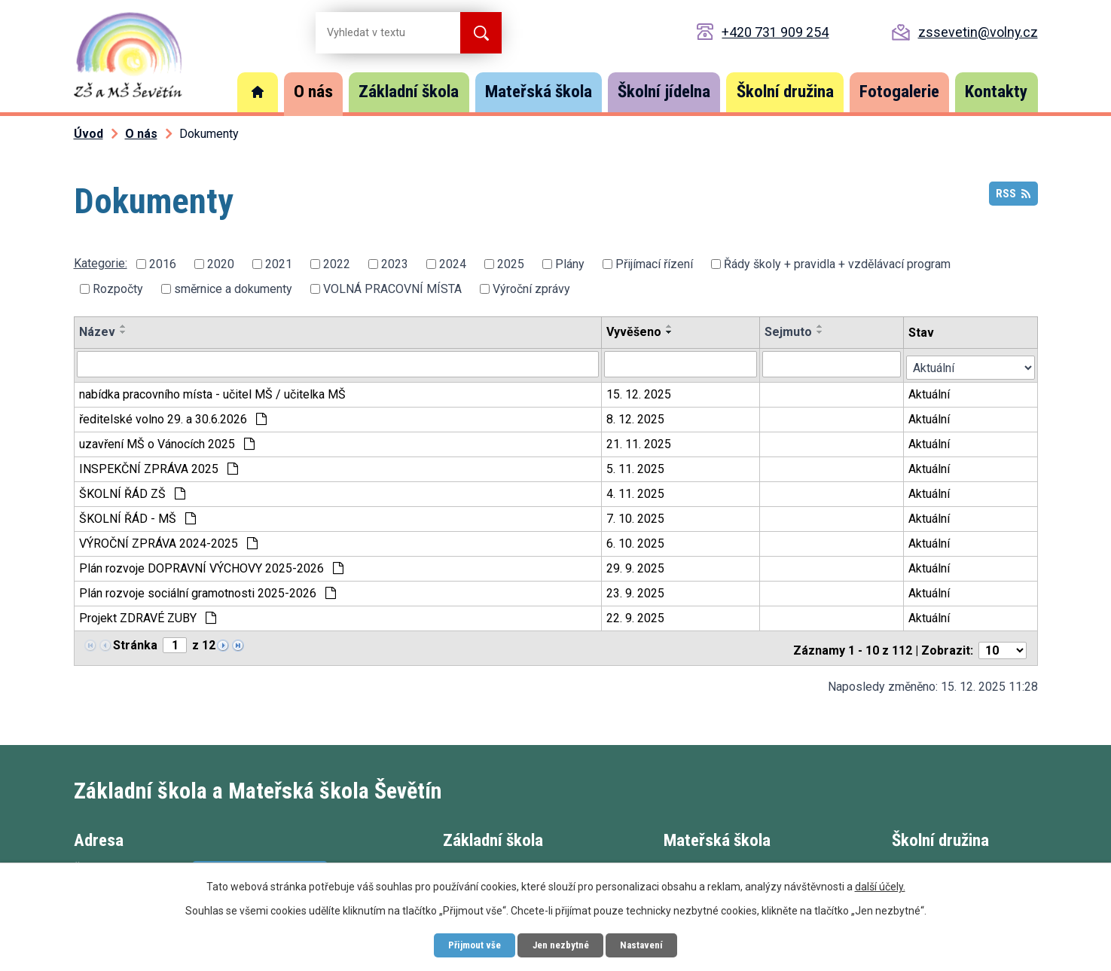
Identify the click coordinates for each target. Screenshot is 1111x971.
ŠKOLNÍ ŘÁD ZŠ (132, 491)
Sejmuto (789, 332)
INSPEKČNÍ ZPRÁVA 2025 (158, 466)
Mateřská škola (538, 91)
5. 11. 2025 (636, 466)
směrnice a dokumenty (233, 289)
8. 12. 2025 (636, 416)
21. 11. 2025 (639, 441)
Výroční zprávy (531, 289)
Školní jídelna (664, 91)
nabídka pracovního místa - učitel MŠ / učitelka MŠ (212, 391)
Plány (569, 264)
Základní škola (409, 91)
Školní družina (785, 91)
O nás (313, 91)
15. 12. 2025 (639, 391)
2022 (336, 264)
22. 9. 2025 (636, 615)
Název (97, 332)
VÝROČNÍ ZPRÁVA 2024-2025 (168, 540)
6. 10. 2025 (636, 540)
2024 (452, 264)
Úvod (257, 92)
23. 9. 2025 (636, 590)
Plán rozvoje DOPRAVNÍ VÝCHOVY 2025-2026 (211, 565)
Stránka (135, 642)
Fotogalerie (899, 91)
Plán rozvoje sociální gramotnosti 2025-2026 (207, 590)
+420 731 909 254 (775, 32)
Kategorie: (100, 263)
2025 (510, 264)
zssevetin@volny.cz (978, 32)
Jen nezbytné (561, 944)
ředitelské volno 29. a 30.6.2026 (173, 416)
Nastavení (650, 944)
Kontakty (996, 91)
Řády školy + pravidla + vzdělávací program (837, 264)
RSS (1012, 198)
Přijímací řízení (654, 264)
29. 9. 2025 (636, 565)
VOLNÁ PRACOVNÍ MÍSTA (392, 289)
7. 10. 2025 (636, 515)
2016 (162, 264)
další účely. (880, 884)
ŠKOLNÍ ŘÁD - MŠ (137, 515)
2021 (278, 264)
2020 (220, 264)
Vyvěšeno (634, 332)
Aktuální (930, 391)
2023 (394, 264)
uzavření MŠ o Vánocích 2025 (167, 441)
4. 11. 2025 (636, 491)
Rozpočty (118, 289)
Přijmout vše (467, 944)
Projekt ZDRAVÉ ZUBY (147, 615)
